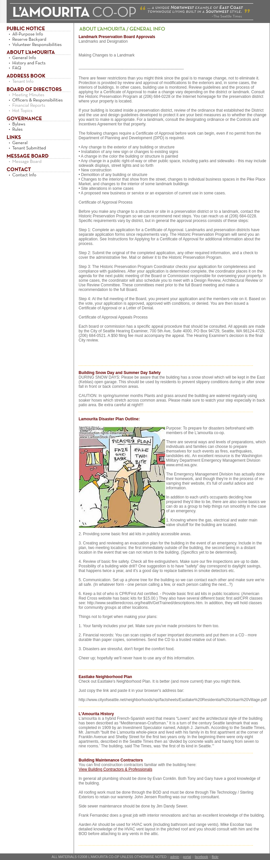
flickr (215, 857)
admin (174, 857)
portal (187, 857)
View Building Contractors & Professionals (115, 769)
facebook (201, 857)
